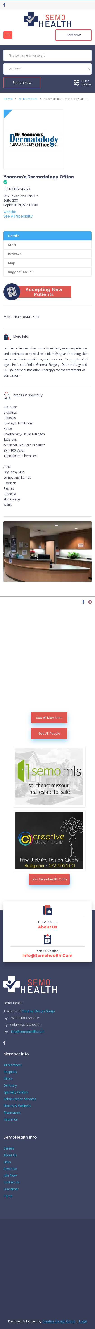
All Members (28, 98)
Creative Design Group (38, 1011)
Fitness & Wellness (17, 1106)
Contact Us (11, 1182)
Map (11, 263)
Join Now (74, 35)
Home (7, 98)
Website (9, 212)
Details (13, 236)
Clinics (7, 1078)
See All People (49, 733)
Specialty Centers (15, 1092)
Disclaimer (11, 1189)
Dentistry (10, 1085)
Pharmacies (12, 1112)
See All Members (49, 717)
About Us (47, 927)
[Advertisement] (47, 662)
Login (83, 1321)
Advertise (10, 1168)
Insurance (10, 1119)
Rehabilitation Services (19, 1099)
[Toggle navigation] (7, 35)
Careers (9, 1148)
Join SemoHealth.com (49, 879)
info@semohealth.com (47, 955)
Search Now (22, 82)
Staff (12, 245)
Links (7, 1162)
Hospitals (10, 1072)
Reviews (14, 254)
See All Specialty (18, 216)
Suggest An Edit (21, 272)
